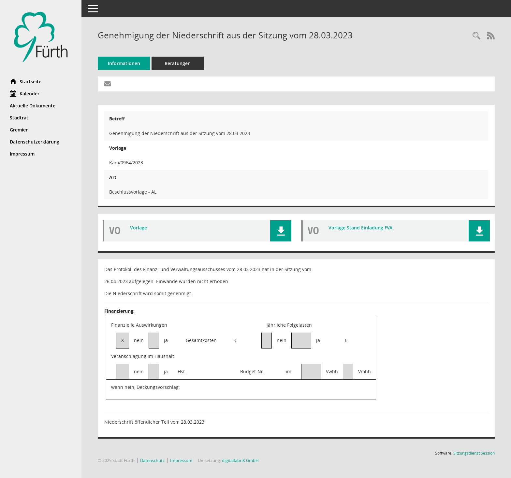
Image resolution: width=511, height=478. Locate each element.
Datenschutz (152, 460)
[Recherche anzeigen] (476, 36)
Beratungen (178, 63)
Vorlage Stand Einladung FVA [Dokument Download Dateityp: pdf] (360, 228)
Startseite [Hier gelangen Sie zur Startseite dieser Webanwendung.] (25, 81)
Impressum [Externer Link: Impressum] (22, 154)
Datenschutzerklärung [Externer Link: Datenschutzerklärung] (34, 142)
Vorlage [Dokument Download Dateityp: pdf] (138, 228)
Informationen (124, 63)
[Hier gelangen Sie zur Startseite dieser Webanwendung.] (40, 36)
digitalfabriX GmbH (240, 460)
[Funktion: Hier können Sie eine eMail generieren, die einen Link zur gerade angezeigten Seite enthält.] (107, 84)
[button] (280, 230)
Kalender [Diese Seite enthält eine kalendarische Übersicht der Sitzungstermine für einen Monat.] (24, 93)
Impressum (181, 460)
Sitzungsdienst (474, 453)
